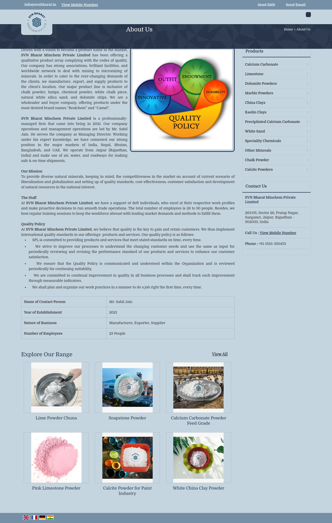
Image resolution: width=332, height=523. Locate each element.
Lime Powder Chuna (56, 418)
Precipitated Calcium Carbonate (272, 122)
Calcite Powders (259, 169)
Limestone (254, 74)
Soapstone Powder (127, 418)
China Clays (255, 103)
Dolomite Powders (261, 83)
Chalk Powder (257, 160)
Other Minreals (258, 150)
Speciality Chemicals (263, 141)
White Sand (255, 131)
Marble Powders (259, 93)
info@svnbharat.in (40, 5)
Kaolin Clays (256, 112)
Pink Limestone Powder (56, 488)
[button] (79, 5)
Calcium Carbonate (261, 64)
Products (254, 51)
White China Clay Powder (198, 488)
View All (220, 354)
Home (288, 29)
